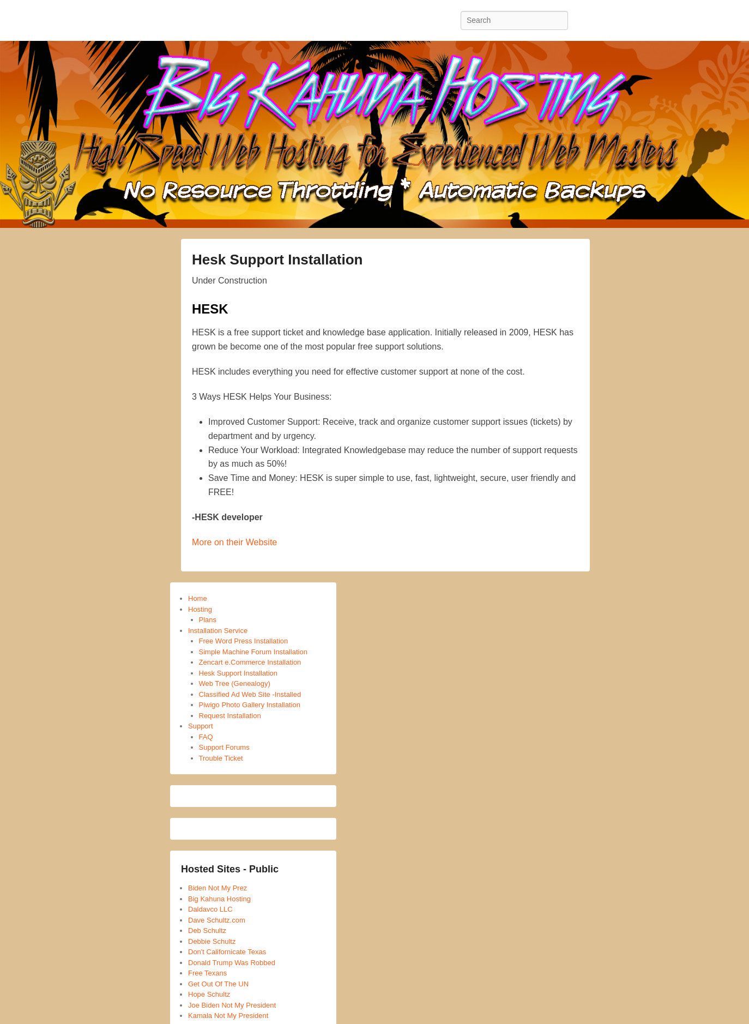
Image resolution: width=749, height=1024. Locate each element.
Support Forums (224, 747)
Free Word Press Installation (243, 641)
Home (197, 598)
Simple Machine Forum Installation (253, 652)
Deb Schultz (207, 930)
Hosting (200, 609)
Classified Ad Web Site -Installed (250, 694)
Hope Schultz (209, 994)
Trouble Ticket (221, 758)
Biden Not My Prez (217, 888)
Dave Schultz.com (216, 920)
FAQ (206, 737)
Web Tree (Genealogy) (234, 683)
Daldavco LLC (210, 909)
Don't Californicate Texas (227, 952)
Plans (208, 620)
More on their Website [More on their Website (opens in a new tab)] (234, 542)
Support (200, 726)
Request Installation (230, 716)
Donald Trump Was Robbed (231, 963)
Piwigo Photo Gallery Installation (249, 705)
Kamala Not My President (228, 1015)
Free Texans (207, 973)
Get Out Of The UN (218, 984)
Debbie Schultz (211, 941)
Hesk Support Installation (277, 259)
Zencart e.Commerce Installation (250, 662)
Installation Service (217, 631)
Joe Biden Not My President (232, 1005)
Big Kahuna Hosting (219, 899)
